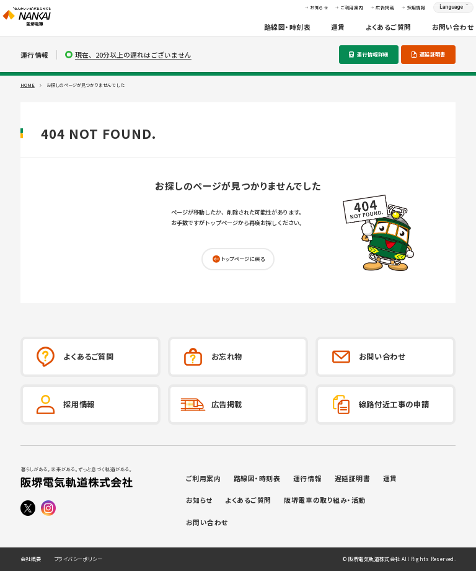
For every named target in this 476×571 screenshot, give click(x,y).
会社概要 (31, 559)
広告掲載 (367, 12)
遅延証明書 (433, 54)
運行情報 (307, 478)
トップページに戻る (243, 258)
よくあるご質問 (370, 32)
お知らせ (301, 12)
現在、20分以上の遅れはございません (133, 55)
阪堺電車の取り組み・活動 (324, 500)
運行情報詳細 (372, 54)
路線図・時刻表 (269, 32)
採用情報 (398, 12)
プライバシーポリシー (78, 559)
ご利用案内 (333, 12)
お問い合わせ (434, 32)
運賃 (320, 32)
